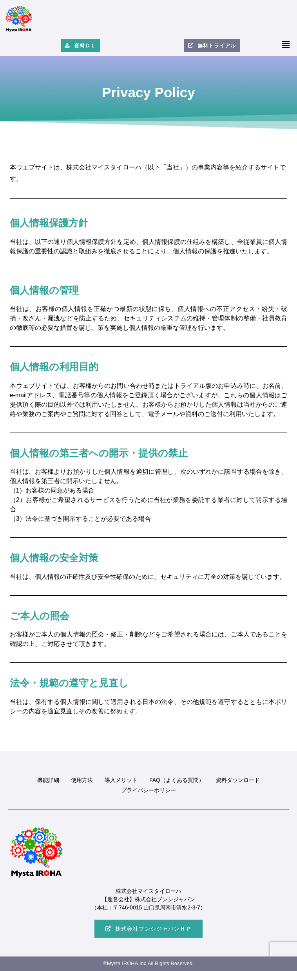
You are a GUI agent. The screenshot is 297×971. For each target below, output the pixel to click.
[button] (286, 45)
